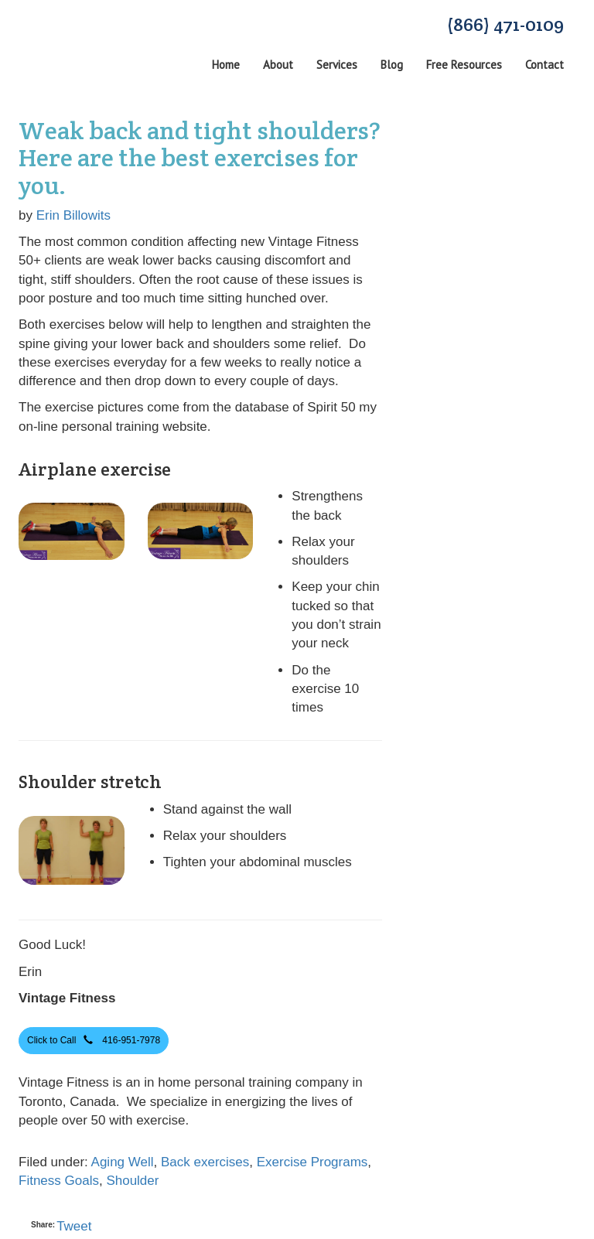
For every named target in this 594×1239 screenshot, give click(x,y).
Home (226, 64)
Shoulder (132, 1180)
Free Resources (464, 64)
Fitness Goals (59, 1180)
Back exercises (205, 1162)
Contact (544, 64)
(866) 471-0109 (505, 24)
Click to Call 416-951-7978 (93, 1040)
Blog (392, 64)
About (278, 64)
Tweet (73, 1226)
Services (336, 64)
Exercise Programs (312, 1162)
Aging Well (122, 1162)
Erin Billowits (73, 215)
